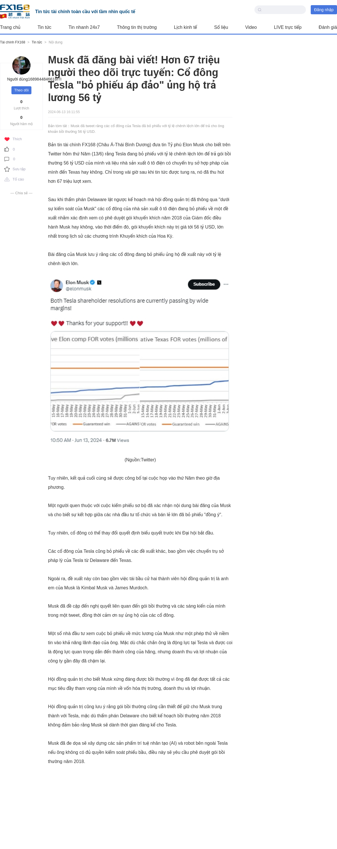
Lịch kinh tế (185, 27)
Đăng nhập (324, 9)
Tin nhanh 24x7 (84, 27)
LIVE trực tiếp (288, 27)
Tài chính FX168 (12, 42)
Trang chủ (10, 27)
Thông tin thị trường (137, 27)
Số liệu (221, 27)
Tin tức (44, 27)
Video (251, 27)
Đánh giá (328, 27)
